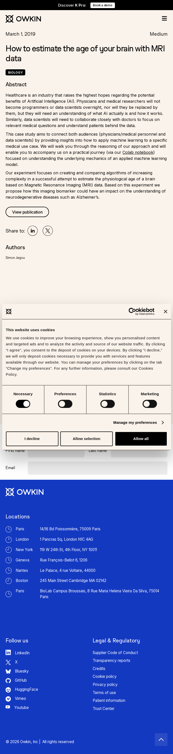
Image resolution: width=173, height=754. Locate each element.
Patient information (109, 700)
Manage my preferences (135, 422)
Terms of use (104, 692)
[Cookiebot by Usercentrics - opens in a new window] (132, 311)
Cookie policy (105, 676)
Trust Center (103, 708)
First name (15, 450)
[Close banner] (165, 311)
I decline (32, 438)
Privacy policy (105, 684)
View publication (27, 212)
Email (10, 467)
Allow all (141, 438)
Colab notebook (137, 152)
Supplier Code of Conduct (115, 652)
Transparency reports (111, 660)
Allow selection (86, 438)
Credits (99, 668)
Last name (98, 450)
